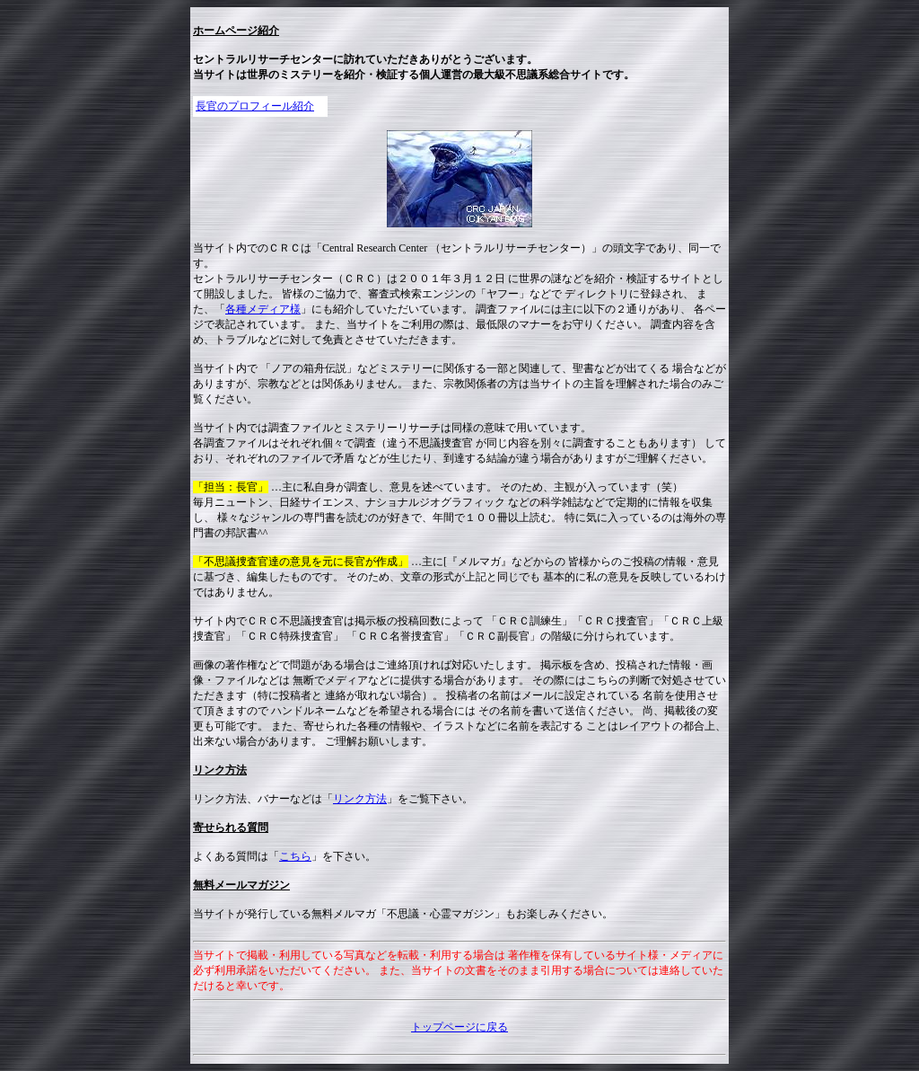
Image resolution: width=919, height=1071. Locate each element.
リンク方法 (360, 798)
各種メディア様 (263, 309)
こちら (295, 856)
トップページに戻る (459, 1027)
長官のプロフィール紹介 (255, 106)
